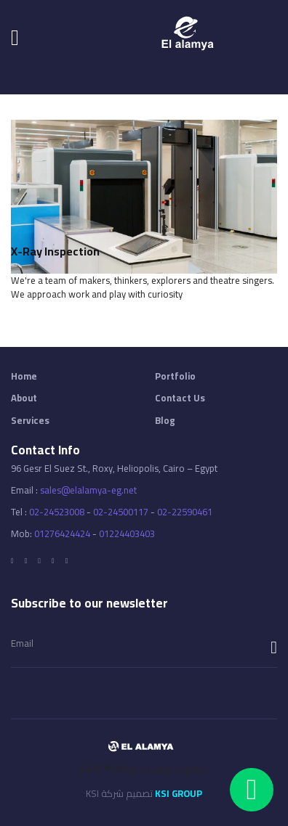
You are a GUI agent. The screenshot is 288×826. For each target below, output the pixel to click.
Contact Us (180, 398)
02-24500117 (120, 511)
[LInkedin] (53, 561)
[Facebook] (12, 561)
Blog (165, 420)
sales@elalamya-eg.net (88, 490)
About (24, 398)
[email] (144, 643)
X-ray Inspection (55, 251)
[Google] (39, 561)
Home (24, 376)
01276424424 (62, 533)
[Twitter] (26, 561)
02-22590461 (184, 511)
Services (30, 420)
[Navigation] (15, 37)
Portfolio (175, 376)
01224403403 (127, 533)
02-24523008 (56, 511)
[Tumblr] (66, 561)
